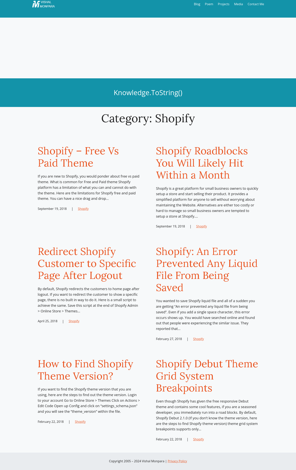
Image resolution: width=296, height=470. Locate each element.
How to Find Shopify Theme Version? (85, 370)
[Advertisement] (148, 49)
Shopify (83, 209)
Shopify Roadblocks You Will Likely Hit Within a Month (202, 163)
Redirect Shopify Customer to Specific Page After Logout (87, 263)
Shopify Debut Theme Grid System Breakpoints (207, 376)
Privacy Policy (177, 461)
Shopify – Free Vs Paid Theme (78, 157)
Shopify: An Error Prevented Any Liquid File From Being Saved (207, 269)
